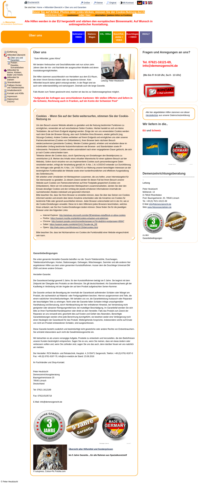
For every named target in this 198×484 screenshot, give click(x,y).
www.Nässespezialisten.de (159, 207)
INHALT (146, 34)
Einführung (12, 52)
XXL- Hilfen (105, 34)
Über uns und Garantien (75, 7)
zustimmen (72, 15)
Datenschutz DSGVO (13, 100)
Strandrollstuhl (13, 82)
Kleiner (100, 3)
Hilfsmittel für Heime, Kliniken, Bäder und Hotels (15, 72)
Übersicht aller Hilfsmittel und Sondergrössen (91, 449)
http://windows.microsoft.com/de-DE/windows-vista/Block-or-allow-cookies (92, 215)
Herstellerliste (152, 115)
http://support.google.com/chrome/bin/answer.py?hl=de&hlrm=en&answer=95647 (87, 221)
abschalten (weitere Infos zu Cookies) (114, 15)
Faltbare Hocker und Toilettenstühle (15, 86)
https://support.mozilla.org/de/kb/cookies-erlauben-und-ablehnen (79, 218)
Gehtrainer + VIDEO (78, 35)
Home (39, 7)
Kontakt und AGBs (15, 93)
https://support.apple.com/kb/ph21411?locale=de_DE (73, 224)
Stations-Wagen (92, 35)
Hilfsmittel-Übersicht (53, 7)
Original (112, 3)
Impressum (12, 96)
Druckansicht (33, 2)
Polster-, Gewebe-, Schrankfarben (17, 65)
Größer (87, 3)
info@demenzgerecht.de (160, 204)
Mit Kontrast (128, 3)
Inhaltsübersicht (14, 90)
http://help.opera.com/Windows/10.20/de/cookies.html (74, 227)
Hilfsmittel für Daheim (13, 78)
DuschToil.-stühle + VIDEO (119, 37)
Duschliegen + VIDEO (132, 35)
